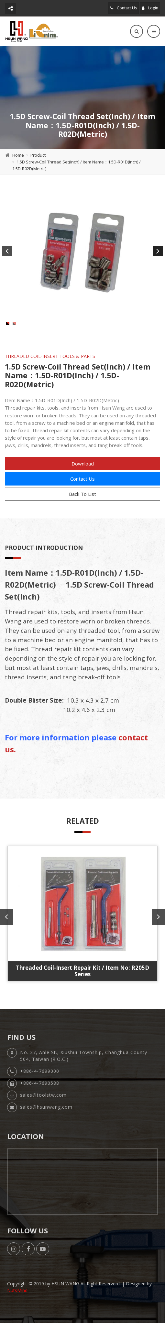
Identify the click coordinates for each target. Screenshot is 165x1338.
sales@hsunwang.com (46, 1127)
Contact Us (123, 8)
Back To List (82, 511)
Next (158, 251)
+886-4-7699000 (39, 1091)
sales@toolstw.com (43, 1115)
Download (83, 481)
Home (18, 155)
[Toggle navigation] (153, 31)
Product (38, 155)
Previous (7, 251)
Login (150, 8)
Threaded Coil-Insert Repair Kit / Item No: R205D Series (82, 988)
